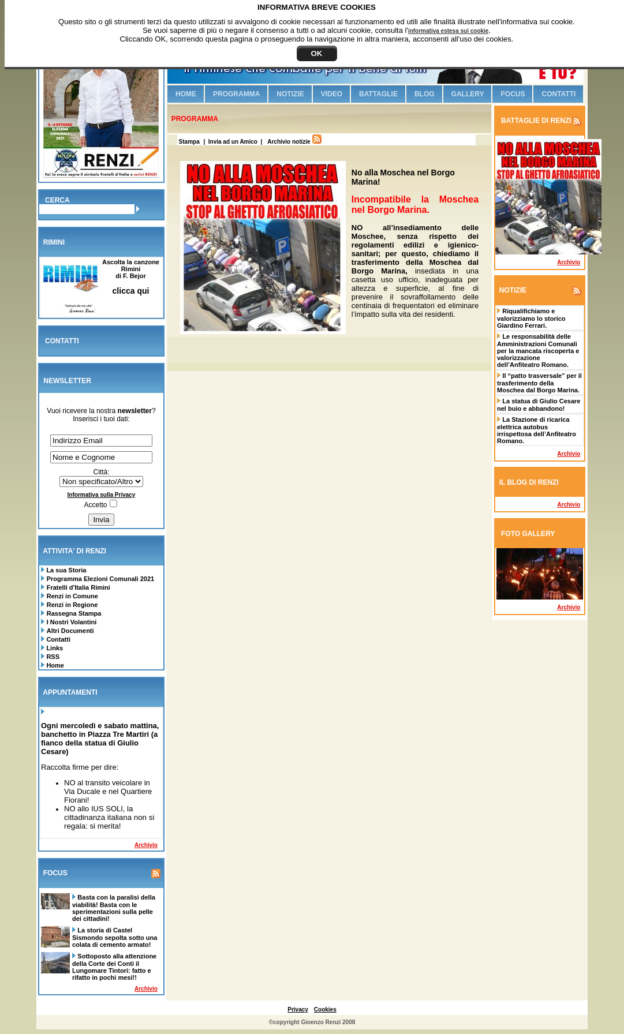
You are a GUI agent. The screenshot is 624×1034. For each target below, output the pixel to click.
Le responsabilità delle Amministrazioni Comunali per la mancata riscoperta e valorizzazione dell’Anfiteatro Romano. (538, 350)
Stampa (188, 141)
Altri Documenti (70, 630)
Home (54, 665)
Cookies (325, 1009)
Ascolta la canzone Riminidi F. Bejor (130, 276)
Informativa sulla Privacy (102, 495)
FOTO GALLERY (528, 534)
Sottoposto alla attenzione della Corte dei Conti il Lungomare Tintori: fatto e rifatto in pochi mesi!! (114, 967)
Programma (236, 94)
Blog (424, 94)
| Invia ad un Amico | (234, 141)
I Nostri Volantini (72, 622)
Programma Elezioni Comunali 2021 (100, 578)
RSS (51, 656)
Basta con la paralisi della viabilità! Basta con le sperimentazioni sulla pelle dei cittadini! (113, 908)
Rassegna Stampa (74, 613)
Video (331, 94)
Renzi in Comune (72, 596)
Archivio (146, 845)
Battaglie (378, 94)
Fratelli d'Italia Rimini (78, 587)
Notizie (290, 94)
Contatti (57, 639)
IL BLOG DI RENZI (529, 482)
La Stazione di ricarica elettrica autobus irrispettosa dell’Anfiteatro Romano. (536, 430)
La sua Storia (65, 570)
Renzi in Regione (72, 604)
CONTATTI (62, 341)
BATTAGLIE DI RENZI (535, 121)
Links (53, 648)
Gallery (467, 94)
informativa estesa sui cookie (448, 31)
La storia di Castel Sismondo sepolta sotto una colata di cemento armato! (114, 937)
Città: (101, 472)
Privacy (297, 1009)
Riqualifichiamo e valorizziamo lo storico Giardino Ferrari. (531, 318)
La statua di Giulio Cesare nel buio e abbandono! (538, 405)
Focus (512, 94)
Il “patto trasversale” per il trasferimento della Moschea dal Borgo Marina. (539, 383)
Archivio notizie (288, 141)
